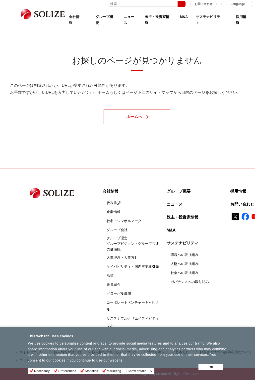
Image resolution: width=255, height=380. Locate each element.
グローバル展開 (119, 293)
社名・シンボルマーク (124, 221)
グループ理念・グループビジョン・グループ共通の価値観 (133, 243)
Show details (137, 371)
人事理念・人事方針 (122, 257)
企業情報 (114, 212)
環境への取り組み (184, 255)
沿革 (110, 275)
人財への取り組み (184, 264)
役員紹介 (114, 284)
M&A (184, 17)
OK (211, 367)
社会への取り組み (184, 273)
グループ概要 (104, 20)
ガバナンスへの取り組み (190, 282)
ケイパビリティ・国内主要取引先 (133, 266)
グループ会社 (117, 230)
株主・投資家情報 (157, 20)
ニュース (129, 20)
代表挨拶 (114, 203)
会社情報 (111, 191)
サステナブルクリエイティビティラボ (133, 321)
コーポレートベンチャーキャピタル (133, 305)
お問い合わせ (203, 4)
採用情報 (241, 20)
